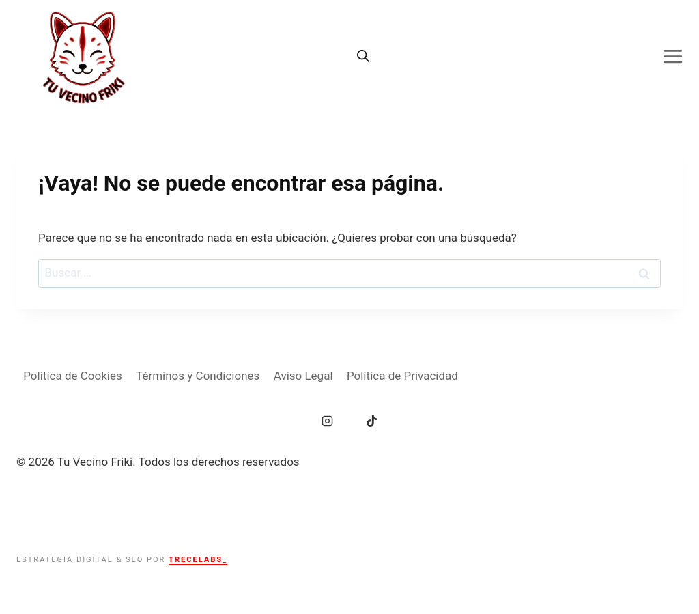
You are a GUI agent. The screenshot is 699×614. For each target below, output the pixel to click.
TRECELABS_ (198, 559)
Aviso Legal (303, 375)
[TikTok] (371, 420)
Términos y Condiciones (197, 375)
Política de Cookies (72, 375)
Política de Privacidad (402, 375)
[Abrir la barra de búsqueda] (363, 56)
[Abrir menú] (677, 56)
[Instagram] (327, 420)
